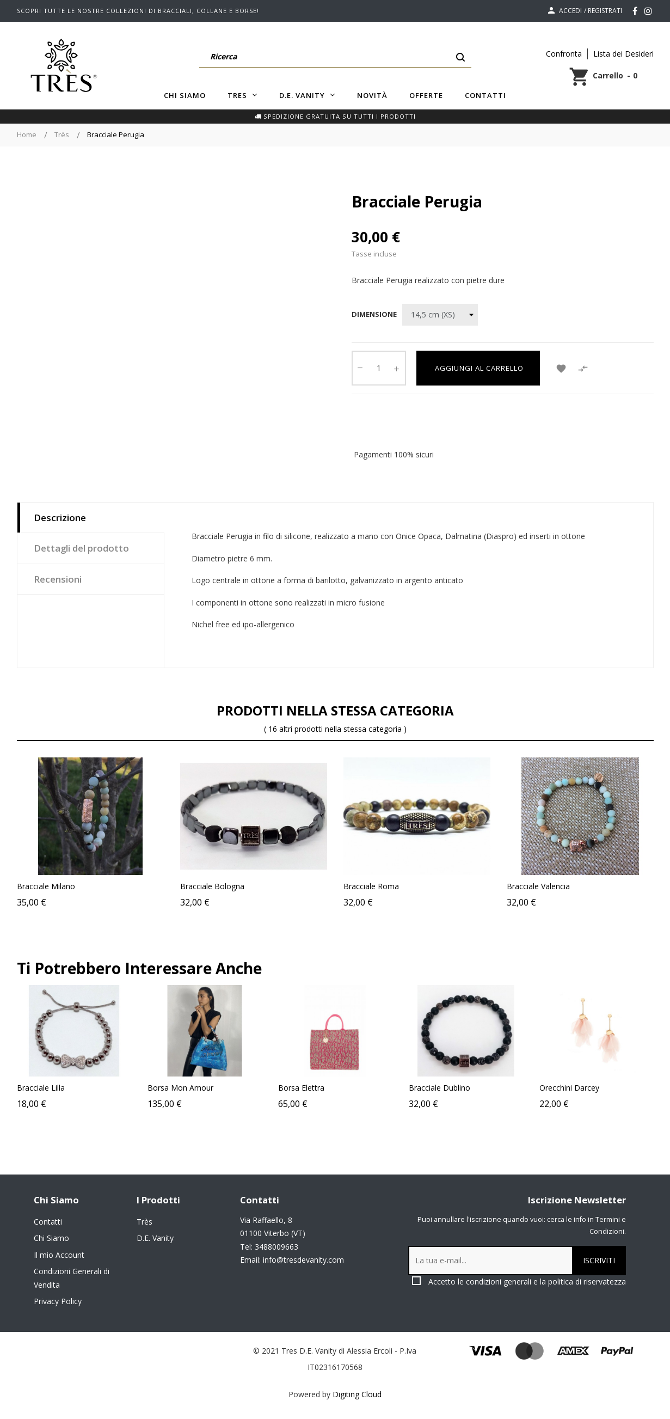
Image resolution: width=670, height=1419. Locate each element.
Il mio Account (59, 1255)
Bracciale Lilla (133, 1087)
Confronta (564, 53)
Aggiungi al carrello (478, 368)
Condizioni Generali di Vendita (71, 1278)
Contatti (48, 1221)
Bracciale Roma (371, 886)
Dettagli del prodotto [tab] (81, 548)
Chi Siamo (51, 1238)
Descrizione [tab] (60, 517)
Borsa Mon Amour (273, 1087)
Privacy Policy (58, 1301)
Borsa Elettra (394, 1087)
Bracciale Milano (46, 886)
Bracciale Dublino (532, 1087)
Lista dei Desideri (623, 53)
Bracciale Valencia (538, 886)
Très (144, 1221)
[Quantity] (379, 368)
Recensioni (58, 579)
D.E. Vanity (155, 1238)
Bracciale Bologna (212, 886)
